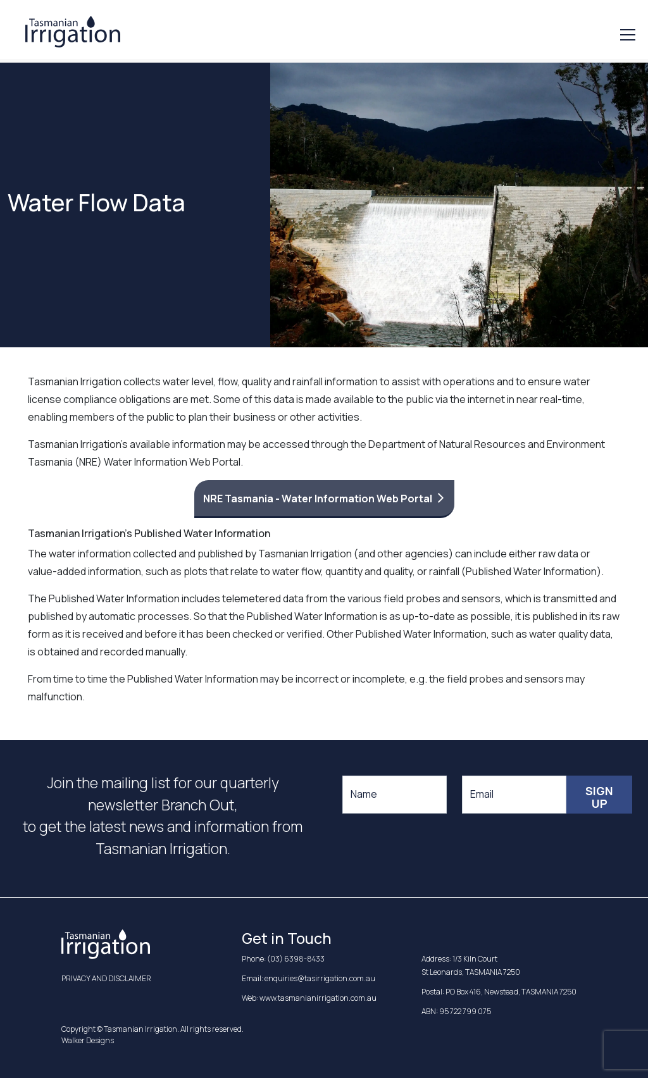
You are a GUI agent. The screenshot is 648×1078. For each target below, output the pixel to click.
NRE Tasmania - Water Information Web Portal (317, 498)
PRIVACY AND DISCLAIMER (106, 978)
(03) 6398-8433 (296, 958)
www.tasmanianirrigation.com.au (318, 998)
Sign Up (599, 797)
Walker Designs (87, 1040)
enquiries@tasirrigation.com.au (320, 978)
